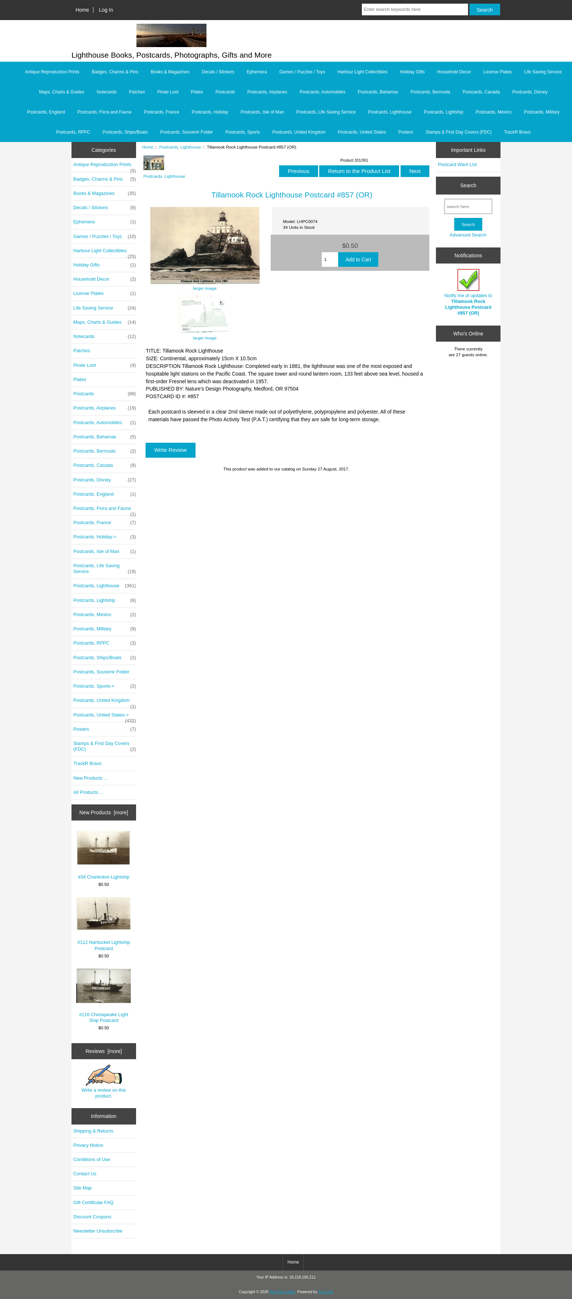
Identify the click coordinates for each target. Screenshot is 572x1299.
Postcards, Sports (242, 132)
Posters (405, 132)
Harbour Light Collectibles (362, 71)
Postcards (225, 92)
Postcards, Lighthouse (180, 147)
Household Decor (454, 71)
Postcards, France (161, 112)
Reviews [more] (103, 1051)
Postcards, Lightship (443, 112)
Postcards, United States (362, 132)
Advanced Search (468, 235)
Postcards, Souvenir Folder (186, 132)
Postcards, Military (542, 112)
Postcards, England (46, 112)
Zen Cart (325, 1292)
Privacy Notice (88, 1145)
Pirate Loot (167, 92)
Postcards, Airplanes (267, 92)
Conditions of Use (91, 1159)
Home (82, 10)
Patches (137, 92)
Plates (197, 92)
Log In (106, 10)
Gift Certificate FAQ (93, 1202)
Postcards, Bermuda (430, 92)
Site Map (82, 1188)
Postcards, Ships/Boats (125, 132)
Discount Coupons (92, 1216)
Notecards (107, 92)
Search (468, 185)
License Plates (497, 71)
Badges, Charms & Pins (115, 71)
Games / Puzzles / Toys (302, 71)
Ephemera (257, 71)
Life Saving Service (543, 71)
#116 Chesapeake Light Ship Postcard (103, 996)
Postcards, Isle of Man (262, 112)
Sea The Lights (282, 1292)
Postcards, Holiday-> (104, 537)
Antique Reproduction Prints (52, 71)
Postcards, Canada (481, 92)
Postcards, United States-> (104, 717)
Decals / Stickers (218, 71)
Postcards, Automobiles (322, 92)
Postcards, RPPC (73, 132)
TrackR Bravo (517, 132)
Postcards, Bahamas (378, 92)
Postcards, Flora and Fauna (104, 112)
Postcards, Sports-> (104, 686)
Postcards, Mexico (493, 112)
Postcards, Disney (530, 92)
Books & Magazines (170, 71)
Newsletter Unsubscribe (98, 1231)
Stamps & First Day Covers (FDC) (459, 132)
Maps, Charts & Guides (61, 92)
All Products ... (88, 792)
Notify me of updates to (468, 292)
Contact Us (84, 1173)
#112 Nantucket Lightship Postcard (103, 924)
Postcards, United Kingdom (299, 132)
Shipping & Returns (93, 1131)
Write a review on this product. (103, 1081)
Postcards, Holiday (210, 112)
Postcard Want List (457, 164)
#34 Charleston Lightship (103, 855)
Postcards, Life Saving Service (326, 112)
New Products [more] (103, 812)
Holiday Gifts (412, 71)
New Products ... (90, 778)
